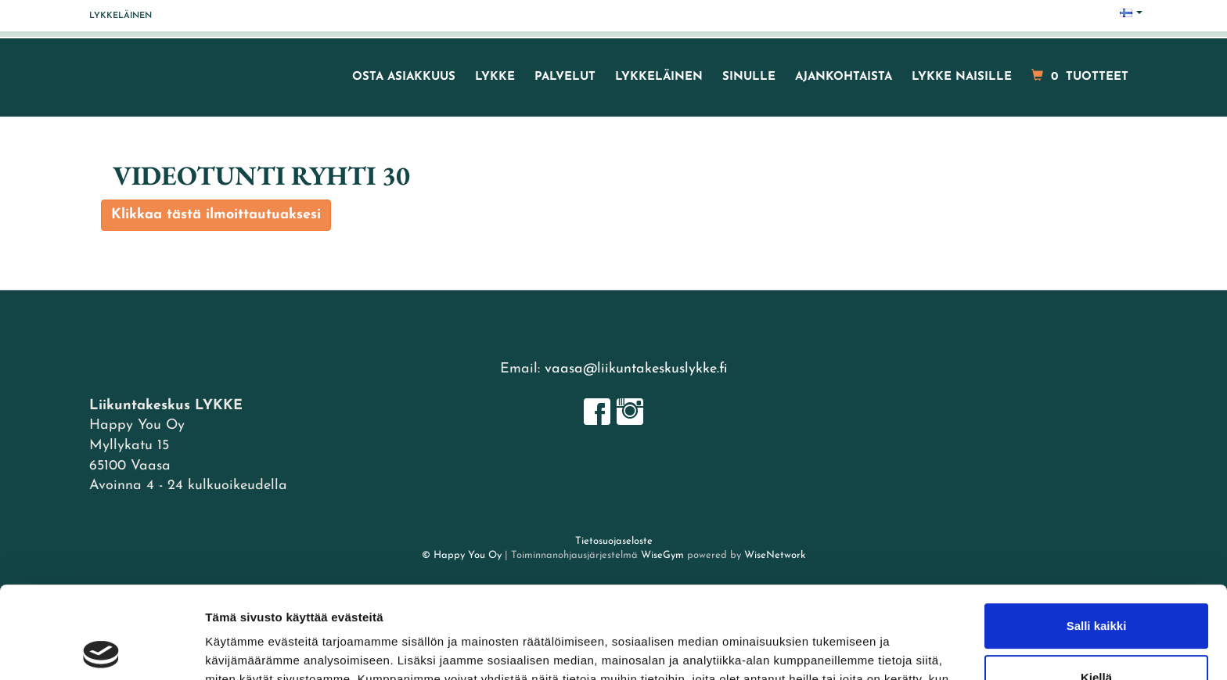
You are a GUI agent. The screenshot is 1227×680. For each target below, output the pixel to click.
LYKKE (495, 77)
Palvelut (565, 77)
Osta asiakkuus (403, 77)
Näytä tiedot (239, 649)
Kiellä (1096, 585)
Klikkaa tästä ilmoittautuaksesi (216, 214)
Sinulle (748, 77)
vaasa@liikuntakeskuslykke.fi (636, 369)
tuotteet (1079, 76)
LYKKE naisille (962, 77)
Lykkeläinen (120, 16)
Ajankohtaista (843, 77)
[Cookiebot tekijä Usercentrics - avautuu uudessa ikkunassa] (101, 649)
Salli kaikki (1097, 534)
